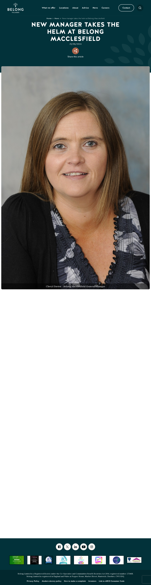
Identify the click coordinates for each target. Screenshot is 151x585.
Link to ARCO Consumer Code (111, 581)
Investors (92, 581)
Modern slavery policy (51, 581)
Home (49, 18)
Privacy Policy (33, 581)
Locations (64, 7)
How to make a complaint (75, 581)
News (95, 7)
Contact (126, 7)
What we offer (48, 7)
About (75, 7)
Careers (105, 7)
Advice (85, 7)
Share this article (75, 56)
